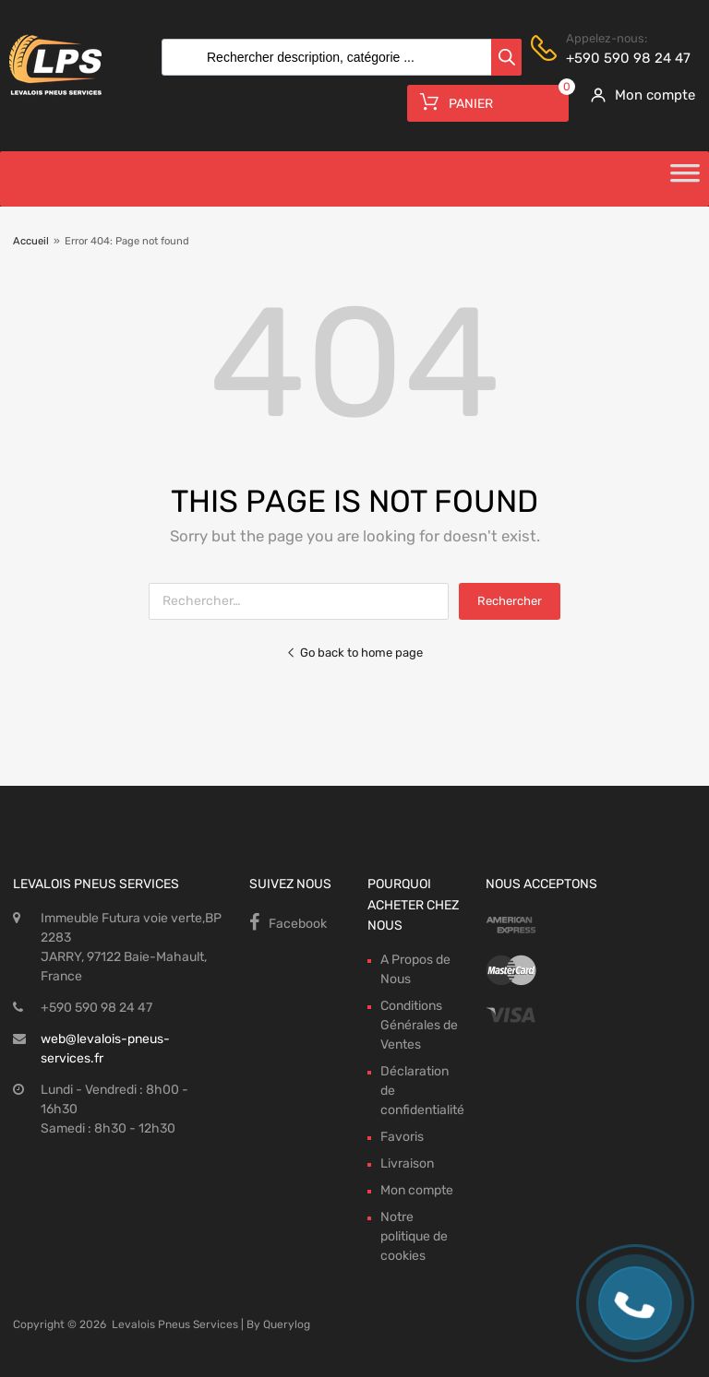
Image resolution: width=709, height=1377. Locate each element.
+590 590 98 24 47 (611, 58)
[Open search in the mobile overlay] (337, 57)
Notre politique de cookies (414, 1236)
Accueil (31, 241)
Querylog (286, 1324)
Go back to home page (354, 652)
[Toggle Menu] (685, 179)
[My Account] (636, 95)
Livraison (407, 1163)
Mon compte (416, 1190)
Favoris (402, 1137)
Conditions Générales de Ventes (419, 1025)
